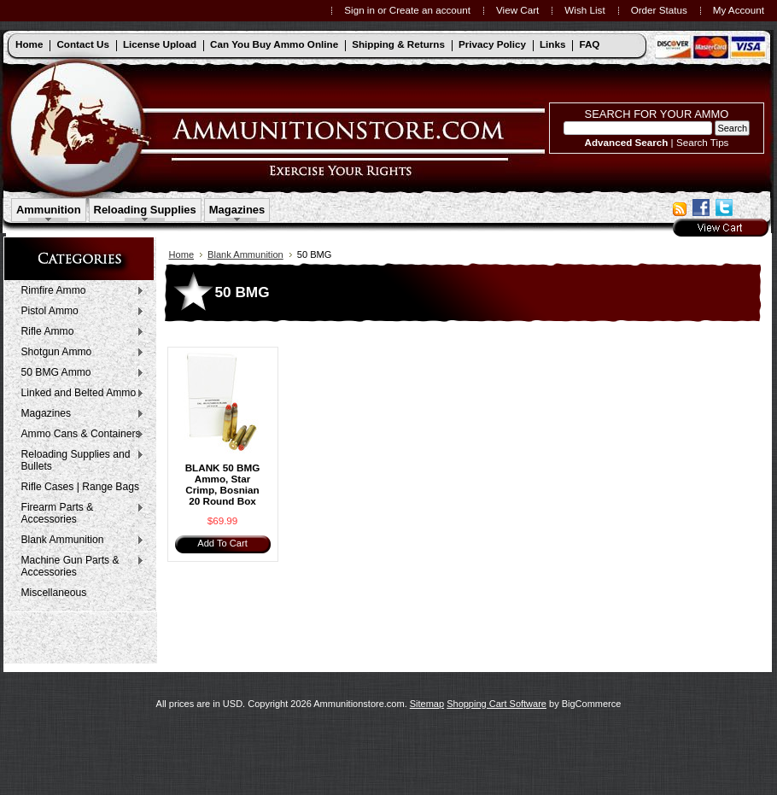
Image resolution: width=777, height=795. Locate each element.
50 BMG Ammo (79, 373)
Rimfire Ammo (79, 291)
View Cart (517, 9)
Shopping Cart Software (496, 704)
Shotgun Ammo (79, 353)
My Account (738, 9)
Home (182, 254)
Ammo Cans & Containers (79, 434)
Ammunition (48, 209)
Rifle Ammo (79, 332)
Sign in (359, 9)
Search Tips (702, 142)
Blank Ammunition (79, 540)
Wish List (584, 9)
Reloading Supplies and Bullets (79, 460)
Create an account (429, 9)
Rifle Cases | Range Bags (80, 487)
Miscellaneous (54, 593)
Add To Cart (222, 543)
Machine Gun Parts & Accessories (79, 566)
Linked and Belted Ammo (79, 393)
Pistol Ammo (79, 312)
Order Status (659, 9)
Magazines (237, 209)
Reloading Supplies (145, 209)
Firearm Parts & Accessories (79, 513)
